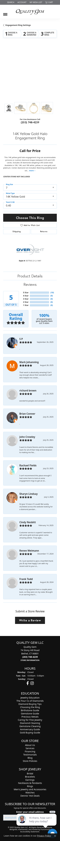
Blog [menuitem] (30, 757)
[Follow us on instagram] (32, 683)
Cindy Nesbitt (27, 522)
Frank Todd (26, 579)
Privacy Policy (44, 835)
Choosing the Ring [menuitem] (30, 707)
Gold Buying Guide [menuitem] (30, 732)
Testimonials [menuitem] (30, 754)
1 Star (25, 305)
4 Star (25, 295)
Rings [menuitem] (30, 786)
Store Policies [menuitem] (30, 761)
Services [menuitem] (30, 748)
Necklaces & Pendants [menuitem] (30, 783)
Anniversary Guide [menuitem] (30, 729)
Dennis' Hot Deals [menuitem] (30, 795)
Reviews (30, 284)
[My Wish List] (36, 2)
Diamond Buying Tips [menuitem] (29, 704)
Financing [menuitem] (30, 751)
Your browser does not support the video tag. (30, 58)
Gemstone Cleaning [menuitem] (30, 726)
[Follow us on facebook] (27, 683)
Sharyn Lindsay (28, 493)
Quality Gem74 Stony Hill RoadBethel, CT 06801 (30, 653)
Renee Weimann (29, 550)
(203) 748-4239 (30, 122)
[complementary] (37, 823)
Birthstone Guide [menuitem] (30, 710)
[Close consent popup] (55, 836)
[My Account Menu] (21, 2)
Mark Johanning (29, 362)
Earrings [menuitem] (29, 779)
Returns (44, 231)
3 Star (25, 299)
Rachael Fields (27, 465)
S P (21, 339)
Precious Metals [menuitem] (29, 716)
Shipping (16, 231)
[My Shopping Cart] (49, 2)
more (32, 170)
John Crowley (27, 436)
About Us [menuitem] (30, 745)
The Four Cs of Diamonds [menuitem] (30, 700)
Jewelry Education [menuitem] (30, 697)
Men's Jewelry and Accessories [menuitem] (30, 789)
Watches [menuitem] (30, 792)
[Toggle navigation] (5, 13)
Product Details (30, 275)
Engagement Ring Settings (18, 25)
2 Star (25, 302)
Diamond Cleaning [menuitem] (30, 723)
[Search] (10, 2)
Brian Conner (27, 413)
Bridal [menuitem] (30, 773)
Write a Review (30, 620)
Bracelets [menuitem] (30, 776)
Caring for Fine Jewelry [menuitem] (30, 720)
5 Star (25, 292)
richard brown (27, 390)
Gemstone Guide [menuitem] (30, 713)
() (52, 292)
